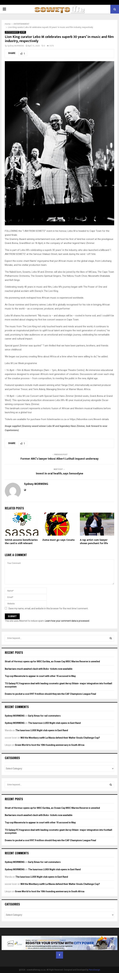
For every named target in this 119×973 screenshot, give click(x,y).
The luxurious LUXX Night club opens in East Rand (54, 723)
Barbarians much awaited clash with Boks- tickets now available (38, 669)
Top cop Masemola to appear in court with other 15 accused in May (40, 676)
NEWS (23, 32)
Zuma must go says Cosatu (58, 540)
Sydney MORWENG (15, 46)
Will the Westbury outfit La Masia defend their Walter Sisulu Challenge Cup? (60, 737)
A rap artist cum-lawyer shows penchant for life (94, 542)
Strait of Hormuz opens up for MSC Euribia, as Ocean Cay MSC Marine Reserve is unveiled (52, 661)
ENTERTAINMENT (12, 32)
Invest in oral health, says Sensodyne (59, 473)
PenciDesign (94, 970)
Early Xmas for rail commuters (44, 715)
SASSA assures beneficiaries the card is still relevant (21, 542)
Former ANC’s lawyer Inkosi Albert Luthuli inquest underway (59, 458)
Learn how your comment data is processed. (67, 621)
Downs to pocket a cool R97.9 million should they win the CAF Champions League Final (50, 694)
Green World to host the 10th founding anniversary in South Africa (49, 745)
